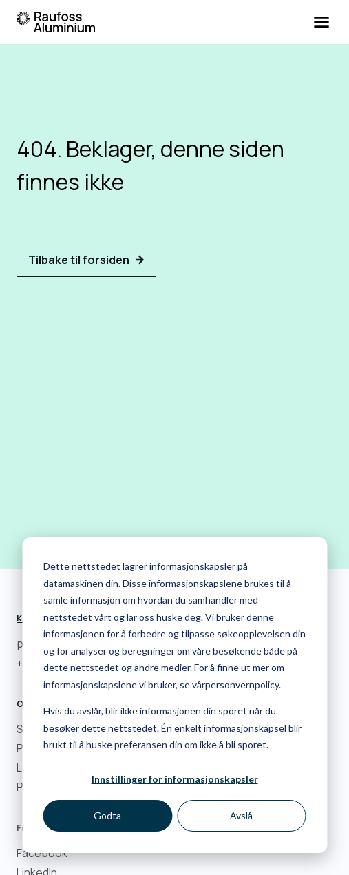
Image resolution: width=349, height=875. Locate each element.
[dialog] (174, 695)
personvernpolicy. (243, 684)
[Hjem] (56, 22)
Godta (107, 815)
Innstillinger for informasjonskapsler (175, 779)
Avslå (241, 815)
